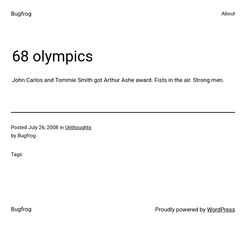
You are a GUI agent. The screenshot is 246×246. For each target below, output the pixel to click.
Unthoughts (78, 127)
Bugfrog (21, 13)
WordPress (221, 209)
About (228, 14)
